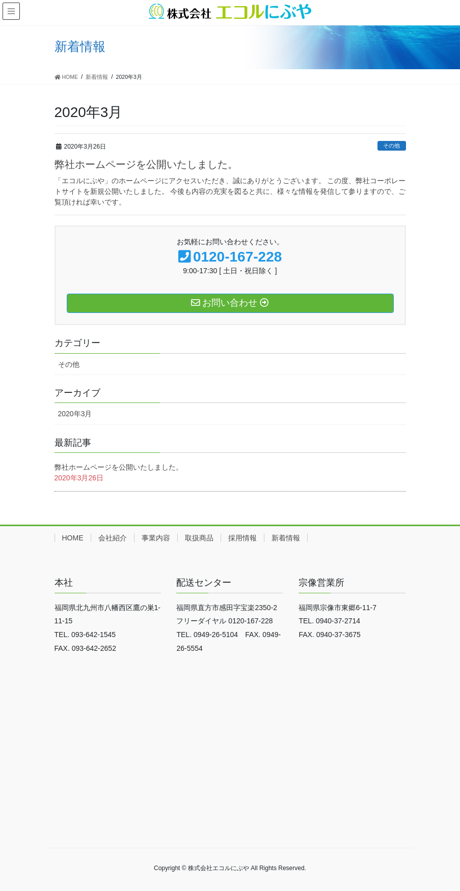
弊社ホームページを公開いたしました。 (146, 164)
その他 (391, 145)
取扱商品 (199, 538)
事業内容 (156, 538)
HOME (73, 538)
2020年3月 (75, 414)
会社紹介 (112, 538)
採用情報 (242, 538)
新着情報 (286, 538)
